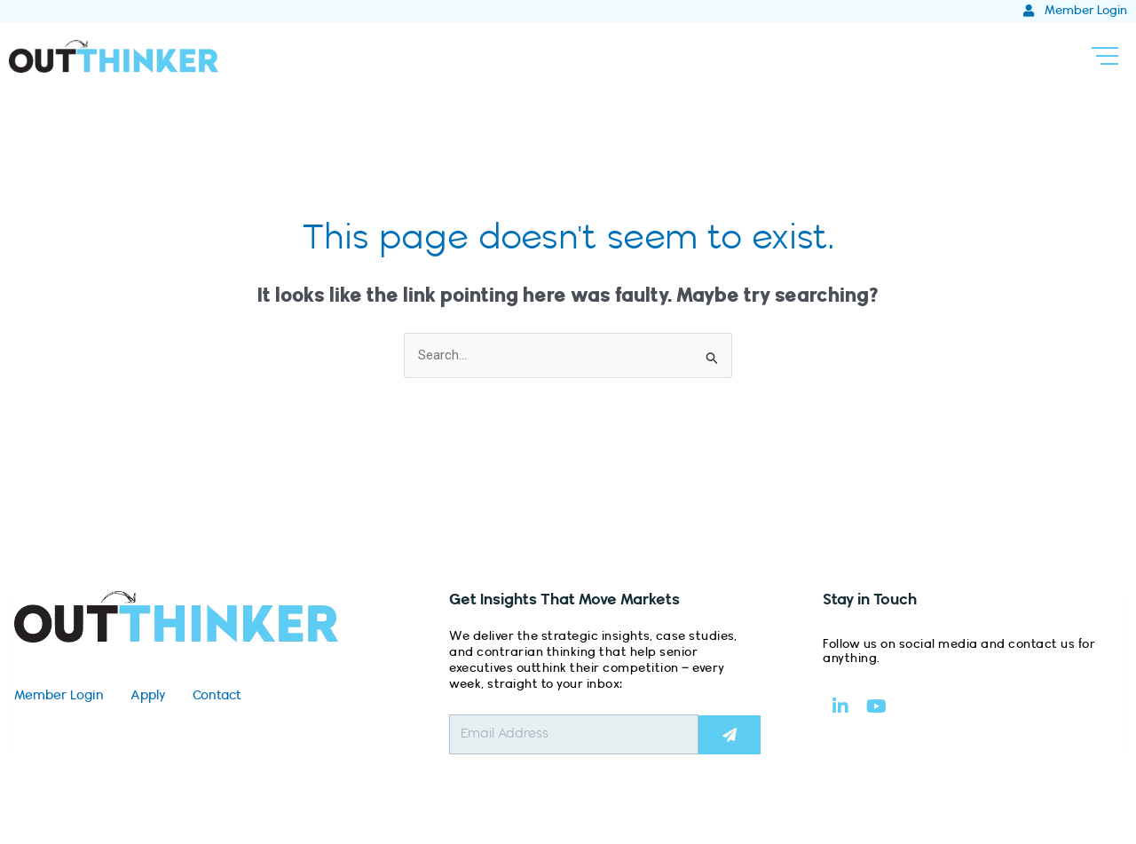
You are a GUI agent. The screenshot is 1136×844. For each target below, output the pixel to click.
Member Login (59, 696)
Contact (217, 696)
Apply (148, 696)
